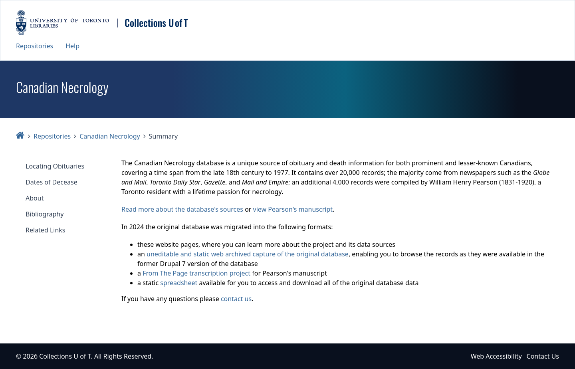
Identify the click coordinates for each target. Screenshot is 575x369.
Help (72, 46)
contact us (236, 298)
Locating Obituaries (55, 166)
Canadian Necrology (109, 136)
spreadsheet (178, 282)
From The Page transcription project (196, 273)
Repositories (34, 46)
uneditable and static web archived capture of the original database (248, 254)
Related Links (45, 230)
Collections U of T (65, 356)
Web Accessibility (496, 356)
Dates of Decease (51, 182)
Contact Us (543, 356)
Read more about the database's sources (182, 209)
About (35, 198)
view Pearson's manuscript (293, 209)
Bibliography (44, 214)
